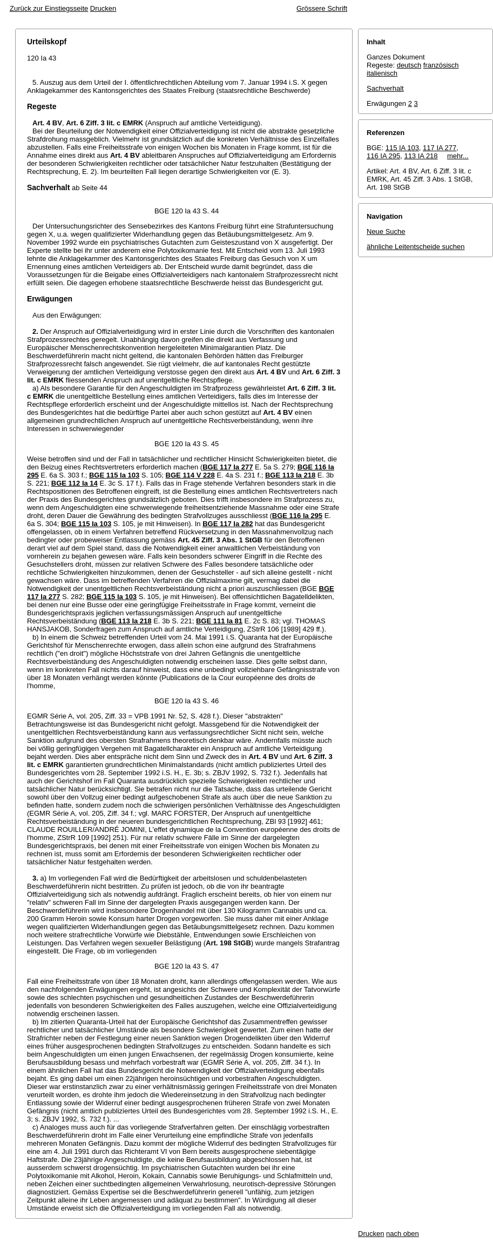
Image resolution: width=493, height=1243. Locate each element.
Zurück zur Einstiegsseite (49, 8)
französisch (441, 65)
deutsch (409, 65)
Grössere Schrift (321, 8)
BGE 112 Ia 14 (74, 483)
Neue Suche (386, 231)
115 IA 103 (402, 148)
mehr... (458, 156)
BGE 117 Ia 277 (227, 467)
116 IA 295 (383, 156)
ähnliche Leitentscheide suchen (415, 247)
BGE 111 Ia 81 (219, 621)
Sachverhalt (385, 88)
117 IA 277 (439, 148)
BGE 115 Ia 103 (114, 475)
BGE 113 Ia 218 (290, 475)
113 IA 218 (420, 156)
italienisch (382, 73)
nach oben (402, 1233)
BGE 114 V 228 (190, 475)
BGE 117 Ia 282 (227, 524)
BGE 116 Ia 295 (297, 516)
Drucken (103, 8)
